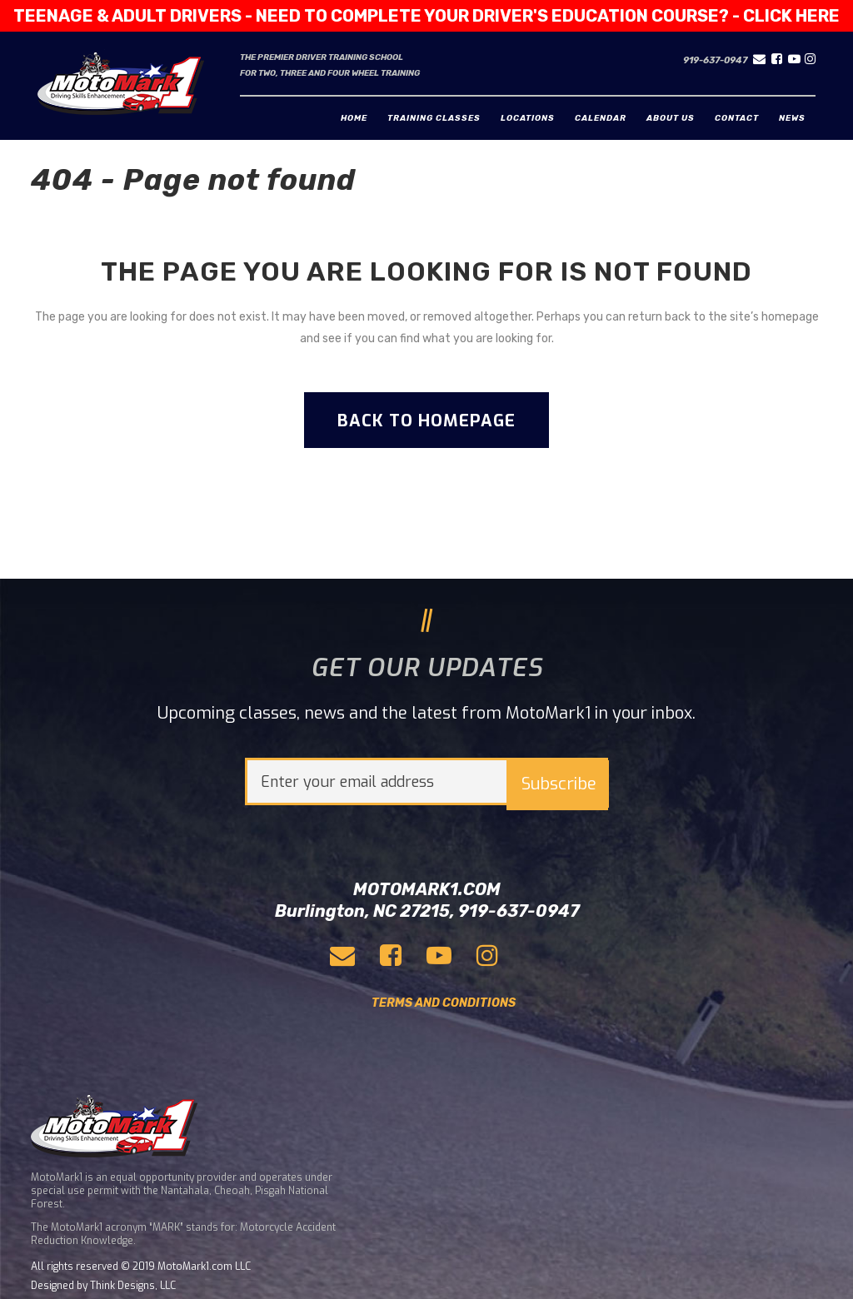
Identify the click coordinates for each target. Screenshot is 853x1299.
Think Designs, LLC (133, 1285)
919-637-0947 (715, 60)
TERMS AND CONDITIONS (444, 1003)
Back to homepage (426, 421)
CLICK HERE (791, 16)
